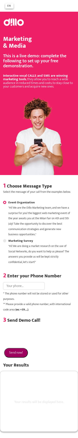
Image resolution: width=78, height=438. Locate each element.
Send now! (16, 352)
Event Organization (37, 218)
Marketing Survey (37, 251)
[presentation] (34, 336)
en (9, 6)
